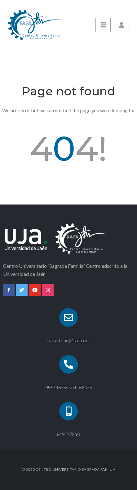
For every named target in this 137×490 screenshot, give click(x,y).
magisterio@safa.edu (68, 341)
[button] (121, 25)
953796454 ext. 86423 (68, 387)
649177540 (68, 434)
